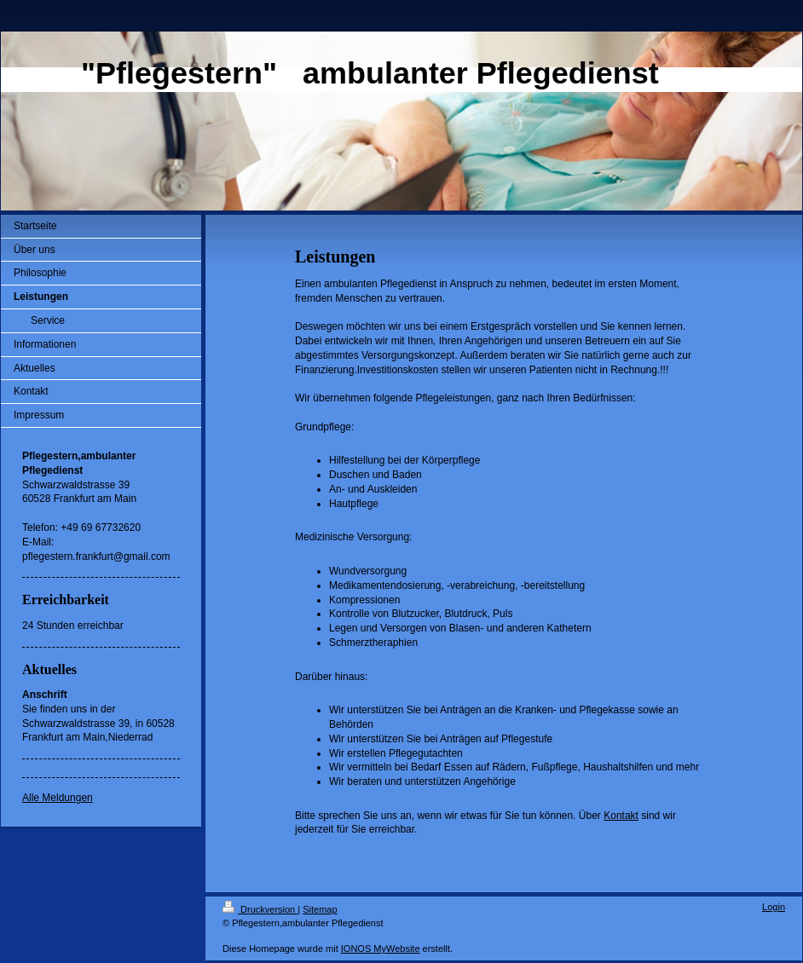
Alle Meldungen (57, 798)
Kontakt (621, 816)
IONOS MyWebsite (380, 948)
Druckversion (260, 909)
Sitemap (320, 909)
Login (773, 907)
